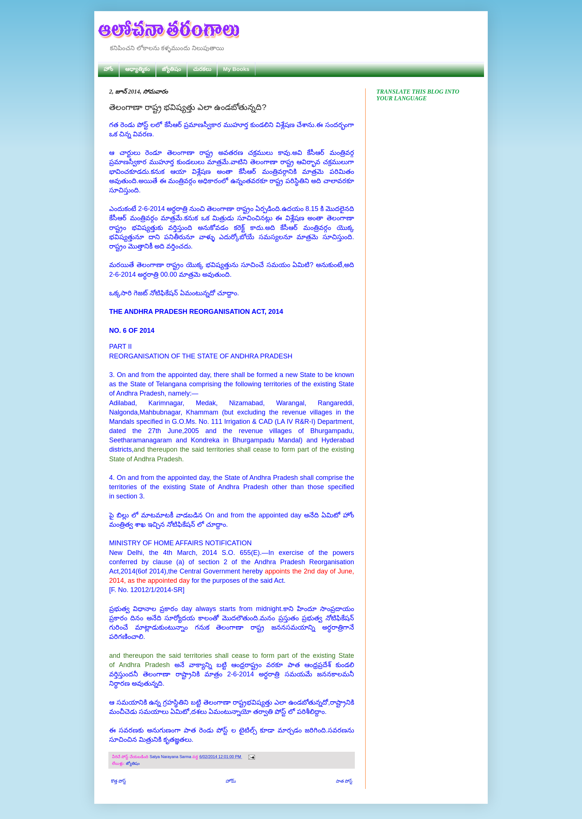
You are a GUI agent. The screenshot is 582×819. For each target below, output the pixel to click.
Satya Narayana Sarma (171, 756)
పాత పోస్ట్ (344, 781)
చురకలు (202, 69)
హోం (108, 69)
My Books (236, 69)
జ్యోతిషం (171, 69)
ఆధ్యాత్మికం (137, 69)
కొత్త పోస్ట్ (118, 781)
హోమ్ (231, 781)
